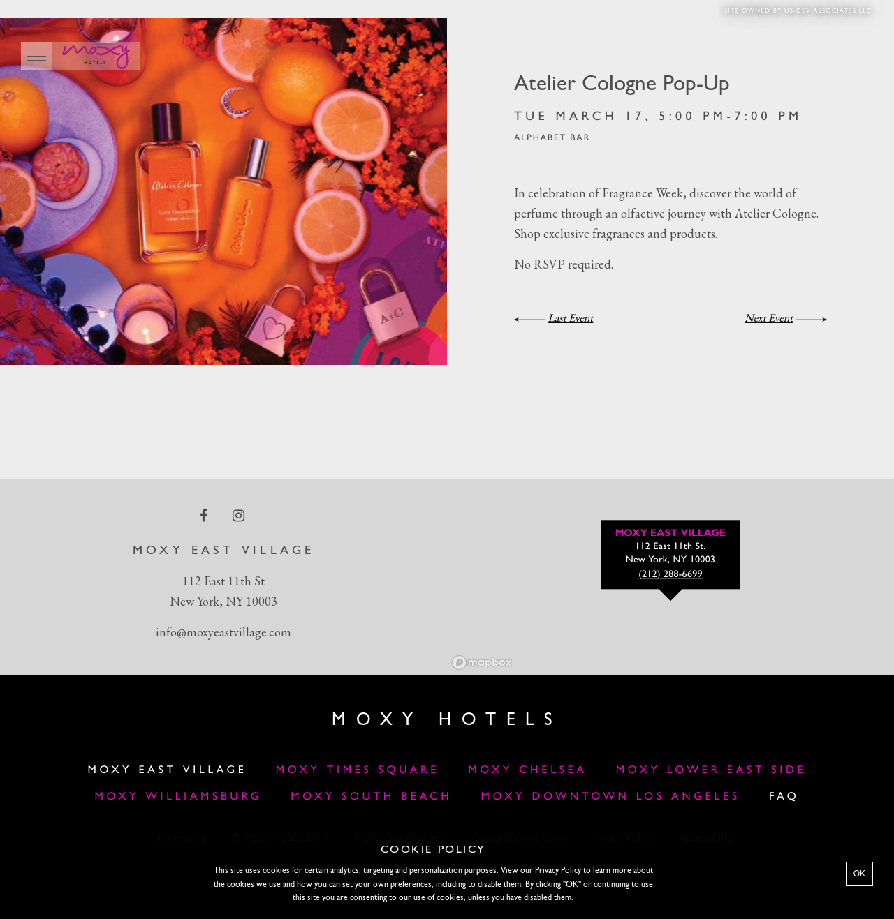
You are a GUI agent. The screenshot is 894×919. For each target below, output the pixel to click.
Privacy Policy (558, 871)
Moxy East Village (167, 770)
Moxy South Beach (371, 796)
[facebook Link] (205, 515)
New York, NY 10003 (223, 601)
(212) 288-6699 (670, 574)
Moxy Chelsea (527, 770)
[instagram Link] (239, 515)
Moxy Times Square (357, 770)
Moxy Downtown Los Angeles (610, 796)
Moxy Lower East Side (711, 770)
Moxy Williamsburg (179, 796)
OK (859, 874)
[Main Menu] (36, 56)
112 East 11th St (223, 581)
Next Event (769, 318)
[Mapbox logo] (482, 663)
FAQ (784, 796)
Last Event (571, 318)
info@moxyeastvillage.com (223, 632)
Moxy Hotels (447, 720)
